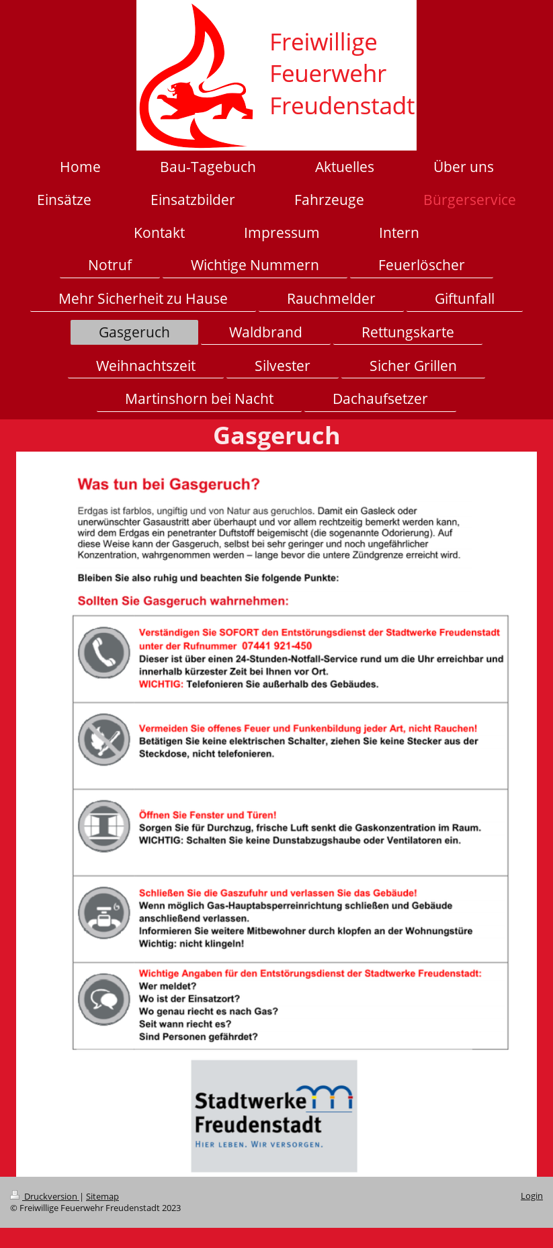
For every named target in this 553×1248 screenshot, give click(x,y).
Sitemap (102, 1196)
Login (532, 1196)
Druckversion (44, 1196)
